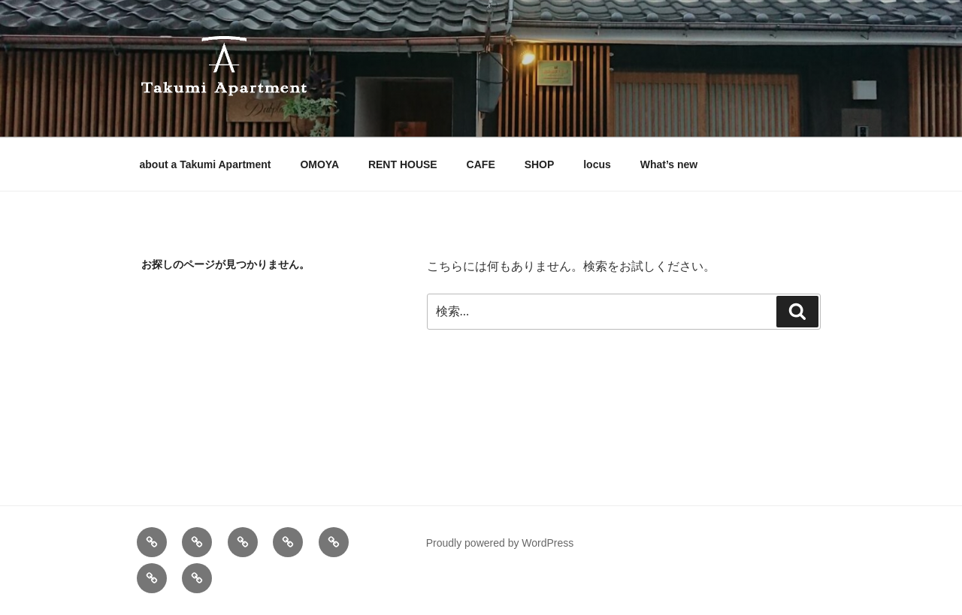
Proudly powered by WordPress (500, 543)
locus (597, 164)
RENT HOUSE (402, 164)
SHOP (540, 164)
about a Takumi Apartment (205, 164)
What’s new (669, 164)
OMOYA (319, 164)
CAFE (481, 164)
